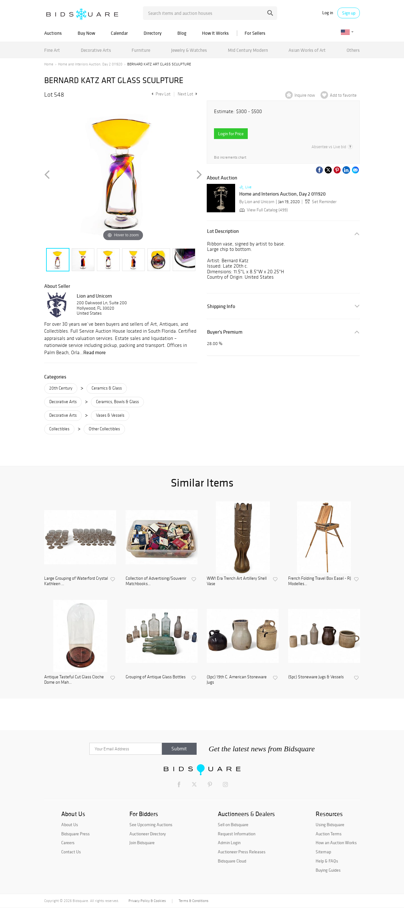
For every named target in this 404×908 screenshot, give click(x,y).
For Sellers (255, 33)
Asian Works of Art (307, 50)
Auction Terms (329, 834)
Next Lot (187, 94)
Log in (327, 12)
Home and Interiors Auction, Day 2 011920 (90, 64)
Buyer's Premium (224, 332)
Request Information (236, 834)
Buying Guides (328, 870)
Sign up (348, 13)
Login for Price (231, 133)
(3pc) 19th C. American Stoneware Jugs (237, 680)
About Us (69, 824)
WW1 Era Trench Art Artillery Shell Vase (237, 581)
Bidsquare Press (75, 834)
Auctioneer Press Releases (241, 852)
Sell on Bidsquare (233, 824)
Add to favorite (343, 95)
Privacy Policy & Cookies (147, 901)
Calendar (119, 33)
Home (48, 64)
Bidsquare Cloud (232, 861)
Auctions (53, 33)
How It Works (215, 33)
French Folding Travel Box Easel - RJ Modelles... (319, 581)
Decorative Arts (96, 50)
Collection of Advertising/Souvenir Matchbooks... (156, 581)
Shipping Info (221, 306)
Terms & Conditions (193, 901)
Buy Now (86, 33)
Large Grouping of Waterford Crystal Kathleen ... (76, 581)
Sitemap (323, 852)
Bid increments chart (230, 157)
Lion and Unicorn (94, 296)
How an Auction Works (336, 842)
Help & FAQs (327, 861)
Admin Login (229, 842)
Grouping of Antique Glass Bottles (156, 677)
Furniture (141, 50)
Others (353, 50)
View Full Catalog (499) (263, 210)
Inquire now (304, 95)
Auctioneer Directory (147, 834)
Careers (67, 842)
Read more (94, 352)
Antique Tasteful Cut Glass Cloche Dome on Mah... (74, 680)
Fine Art (52, 50)
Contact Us (71, 852)
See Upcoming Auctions (150, 824)
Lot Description (223, 231)
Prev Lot (160, 94)
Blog (181, 33)
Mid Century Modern (248, 50)
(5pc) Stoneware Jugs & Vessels (316, 677)
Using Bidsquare (330, 824)
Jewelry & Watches (189, 50)
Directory (153, 33)
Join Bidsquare (142, 842)
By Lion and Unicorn (256, 201)
